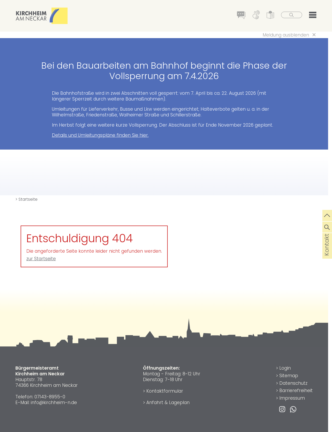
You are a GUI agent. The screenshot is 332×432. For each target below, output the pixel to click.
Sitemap (288, 375)
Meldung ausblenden (286, 35)
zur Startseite (41, 259)
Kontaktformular (164, 391)
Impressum (292, 398)
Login (285, 368)
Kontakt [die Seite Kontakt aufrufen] (326, 253)
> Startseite (26, 199)
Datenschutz (293, 383)
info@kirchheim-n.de (54, 402)
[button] (312, 15)
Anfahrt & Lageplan (168, 402)
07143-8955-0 (49, 397)
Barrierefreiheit (296, 390)
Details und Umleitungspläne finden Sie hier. (100, 135)
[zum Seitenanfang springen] (327, 214)
